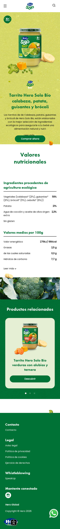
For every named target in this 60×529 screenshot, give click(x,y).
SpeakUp (10, 478)
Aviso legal (11, 445)
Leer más (30, 135)
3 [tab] (34, 393)
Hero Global (12, 504)
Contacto (10, 430)
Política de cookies (16, 457)
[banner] (30, 6)
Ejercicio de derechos (17, 463)
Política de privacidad (17, 451)
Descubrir (30, 379)
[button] (54, 5)
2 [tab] (30, 393)
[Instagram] (8, 495)
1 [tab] (25, 393)
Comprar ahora (30, 138)
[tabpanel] (30, 353)
